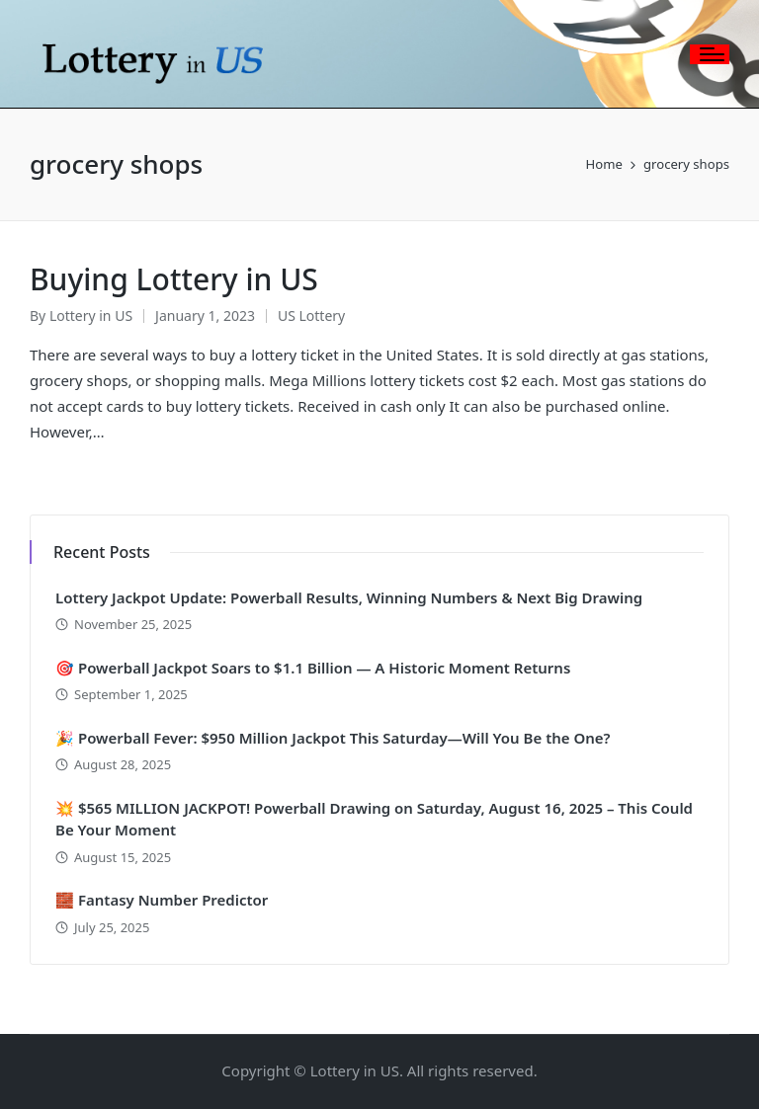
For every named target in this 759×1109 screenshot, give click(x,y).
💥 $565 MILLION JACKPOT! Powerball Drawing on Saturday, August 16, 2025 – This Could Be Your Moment (374, 819)
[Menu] (709, 54)
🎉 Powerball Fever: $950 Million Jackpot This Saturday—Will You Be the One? (333, 738)
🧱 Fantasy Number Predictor (161, 900)
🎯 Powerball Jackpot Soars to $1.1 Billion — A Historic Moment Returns (312, 667)
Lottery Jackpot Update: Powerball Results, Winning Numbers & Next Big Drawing (348, 597)
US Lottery (311, 315)
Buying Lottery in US (174, 279)
